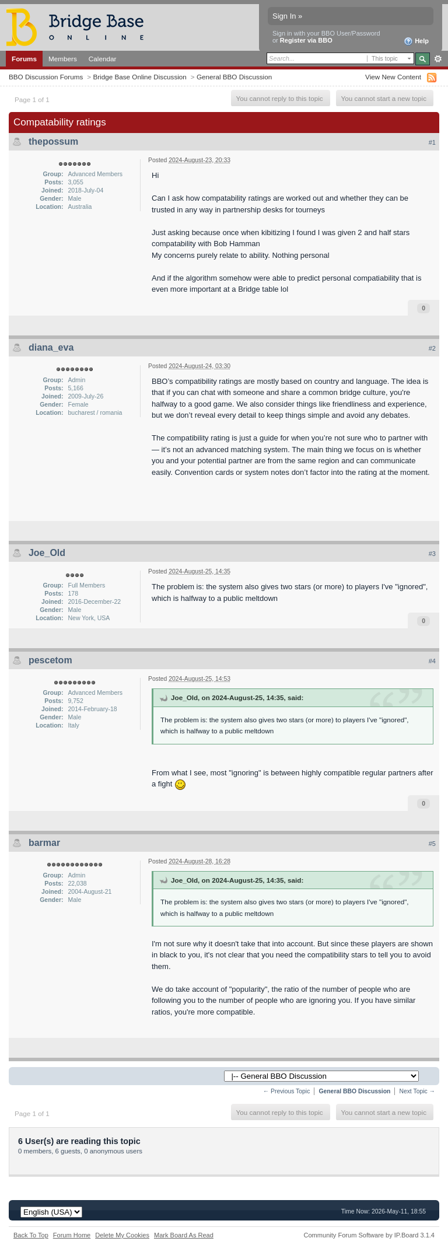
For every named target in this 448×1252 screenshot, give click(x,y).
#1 (432, 142)
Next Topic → (417, 1091)
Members (62, 58)
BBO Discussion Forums (46, 77)
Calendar (103, 58)
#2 (432, 348)
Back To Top (30, 1235)
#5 (432, 843)
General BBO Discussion (234, 77)
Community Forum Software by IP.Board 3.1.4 (369, 1235)
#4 (432, 661)
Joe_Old (47, 553)
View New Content (393, 77)
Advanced (437, 59)
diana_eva (51, 347)
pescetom (50, 660)
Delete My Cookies (122, 1235)
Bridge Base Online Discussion (139, 77)
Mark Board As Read (184, 1235)
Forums (24, 58)
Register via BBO (306, 40)
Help (416, 41)
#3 (432, 553)
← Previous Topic (286, 1091)
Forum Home (71, 1235)
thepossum (53, 141)
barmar (44, 843)
